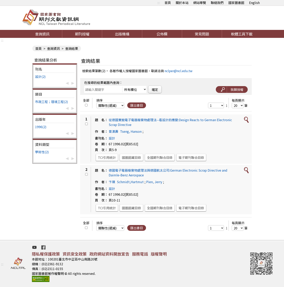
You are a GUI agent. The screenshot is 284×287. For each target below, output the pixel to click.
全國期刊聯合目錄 (160, 157)
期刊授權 (82, 33)
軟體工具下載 (241, 33)
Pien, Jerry (154, 181)
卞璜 (112, 181)
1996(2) (40, 126)
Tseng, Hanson (131, 131)
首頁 (168, 2)
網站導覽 (199, 2)
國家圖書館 (236, 2)
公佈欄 (162, 33)
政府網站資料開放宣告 (109, 254)
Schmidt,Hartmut (130, 181)
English (254, 2)
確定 (155, 89)
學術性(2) (42, 151)
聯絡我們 (217, 2)
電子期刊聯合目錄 (191, 157)
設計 (112, 138)
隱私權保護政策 (46, 254)
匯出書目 (136, 105)
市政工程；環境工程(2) (51, 101)
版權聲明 (159, 254)
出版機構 (122, 33)
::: (158, 2)
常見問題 (202, 33)
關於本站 (182, 2)
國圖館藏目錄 (131, 157)
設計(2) (40, 76)
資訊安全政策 (75, 254)
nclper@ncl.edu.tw (178, 70)
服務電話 (140, 254)
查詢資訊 (42, 33)
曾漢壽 (113, 131)
